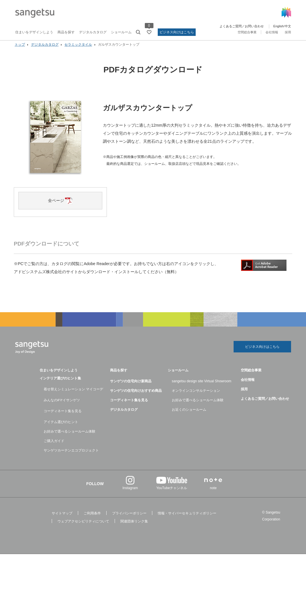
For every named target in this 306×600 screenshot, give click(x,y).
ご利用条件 (92, 519)
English (278, 26)
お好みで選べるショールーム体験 (69, 437)
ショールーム (121, 32)
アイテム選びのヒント (61, 428)
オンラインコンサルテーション (196, 396)
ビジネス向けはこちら (176, 32)
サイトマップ (62, 519)
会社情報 (271, 32)
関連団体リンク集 (134, 527)
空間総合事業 (247, 32)
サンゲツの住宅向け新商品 (130, 387)
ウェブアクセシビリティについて (83, 527)
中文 (288, 26)
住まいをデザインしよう (34, 32)
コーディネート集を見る (63, 417)
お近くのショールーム (189, 415)
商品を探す (66, 32)
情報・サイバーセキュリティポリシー (187, 519)
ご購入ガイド (54, 447)
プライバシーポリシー (129, 519)
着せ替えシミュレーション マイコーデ (73, 395)
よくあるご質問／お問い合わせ (242, 26)
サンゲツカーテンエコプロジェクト (71, 456)
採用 (288, 32)
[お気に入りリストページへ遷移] (149, 32)
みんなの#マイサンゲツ (62, 406)
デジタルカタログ (93, 32)
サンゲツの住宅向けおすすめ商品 (136, 396)
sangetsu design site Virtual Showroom (201, 387)
